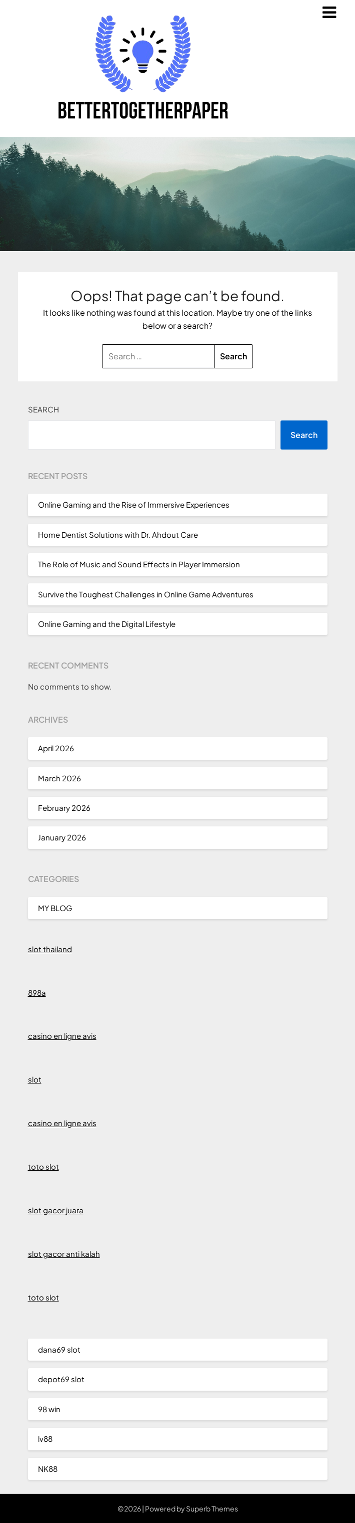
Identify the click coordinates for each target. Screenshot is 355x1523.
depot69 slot (61, 1379)
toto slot (43, 1166)
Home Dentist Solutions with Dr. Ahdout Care (118, 534)
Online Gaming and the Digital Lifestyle (107, 623)
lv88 (45, 1438)
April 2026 (56, 748)
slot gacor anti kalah (64, 1253)
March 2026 (59, 778)
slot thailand (50, 949)
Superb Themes (212, 1508)
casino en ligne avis (62, 1035)
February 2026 (64, 807)
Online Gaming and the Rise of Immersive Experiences (134, 504)
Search (43, 409)
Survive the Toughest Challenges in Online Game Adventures (146, 594)
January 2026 (62, 837)
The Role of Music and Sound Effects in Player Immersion (139, 564)
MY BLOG (55, 908)
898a (37, 992)
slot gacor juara (56, 1210)
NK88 (48, 1468)
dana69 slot (59, 1349)
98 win (49, 1409)
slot (35, 1079)
